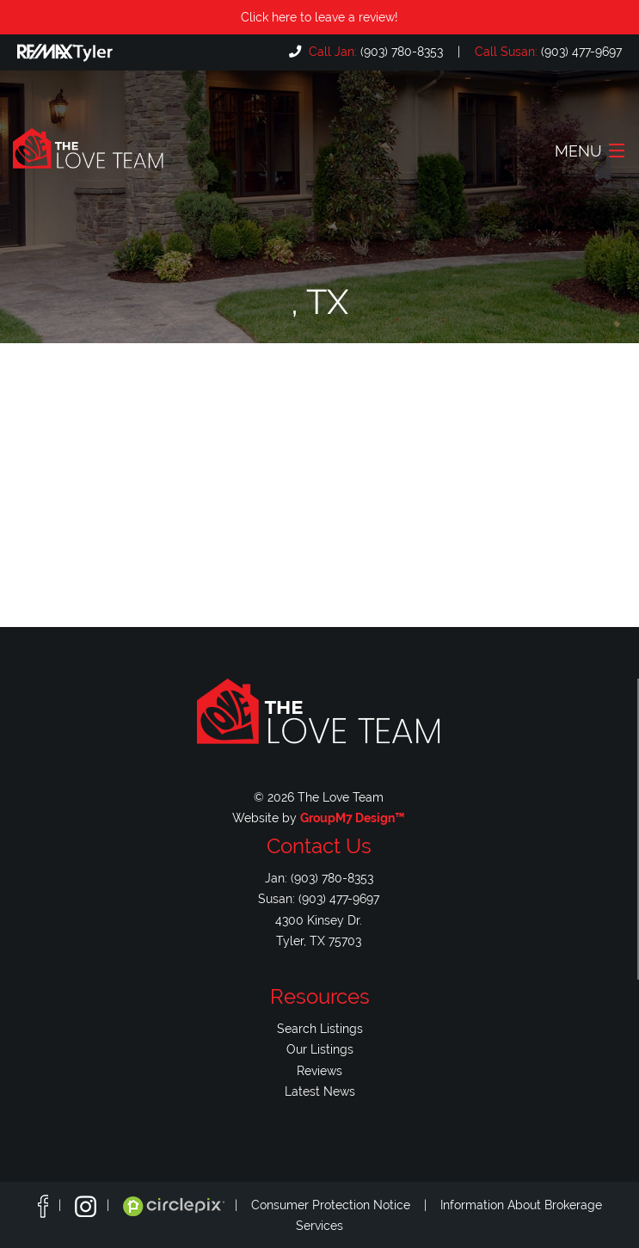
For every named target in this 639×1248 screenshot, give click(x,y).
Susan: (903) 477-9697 (318, 898)
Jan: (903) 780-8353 (319, 877)
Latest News (320, 1091)
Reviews (319, 1070)
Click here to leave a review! (319, 16)
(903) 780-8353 (374, 51)
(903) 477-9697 (546, 51)
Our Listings (319, 1049)
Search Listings (320, 1028)
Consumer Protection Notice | (345, 1205)
